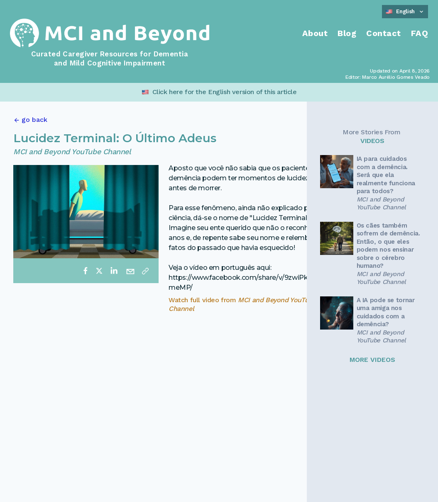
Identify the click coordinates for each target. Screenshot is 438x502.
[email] (130, 270)
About (315, 33)
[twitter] (99, 270)
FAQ (419, 33)
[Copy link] (145, 270)
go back (34, 120)
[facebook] (85, 270)
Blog (347, 33)
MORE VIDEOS (372, 360)
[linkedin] (113, 270)
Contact (383, 33)
